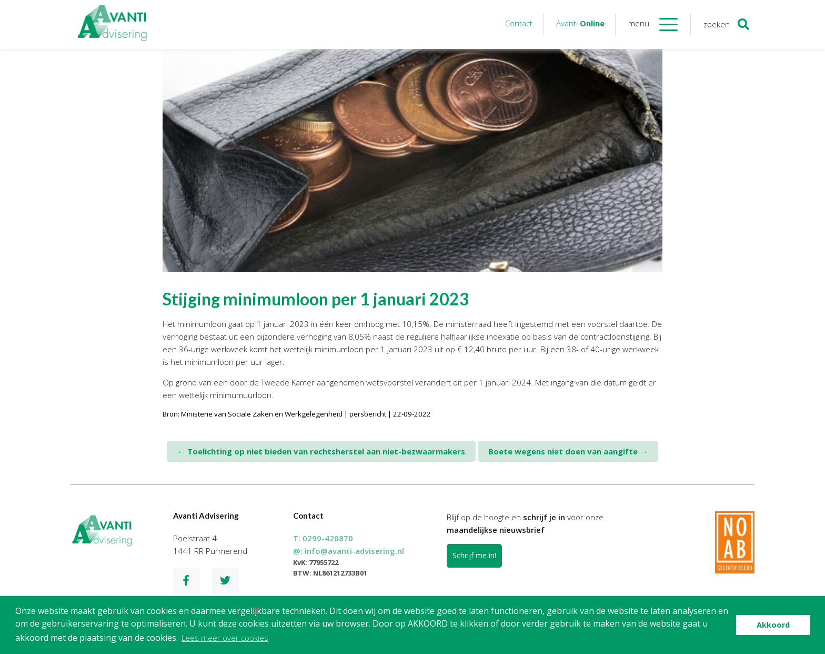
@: (348, 551)
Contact (518, 23)
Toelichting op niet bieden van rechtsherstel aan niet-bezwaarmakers (321, 451)
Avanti (580, 23)
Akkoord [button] (773, 625)
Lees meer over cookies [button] (225, 637)
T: (323, 538)
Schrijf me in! (474, 555)
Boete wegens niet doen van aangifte (568, 451)
